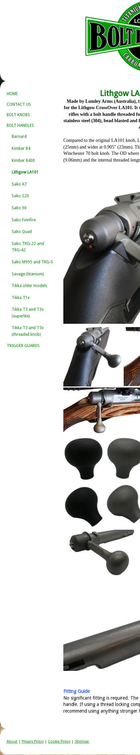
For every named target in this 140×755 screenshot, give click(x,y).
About (12, 741)
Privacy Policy (33, 741)
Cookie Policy (59, 741)
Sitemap (82, 741)
